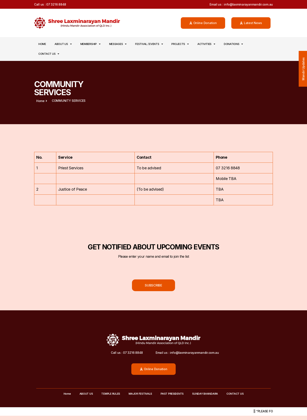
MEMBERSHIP (90, 44)
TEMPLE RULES (110, 393)
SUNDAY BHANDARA (205, 393)
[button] (203, 23)
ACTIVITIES (206, 44)
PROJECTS (180, 44)
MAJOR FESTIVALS (140, 393)
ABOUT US (63, 44)
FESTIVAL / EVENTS (149, 44)
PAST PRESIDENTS (172, 393)
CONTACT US (48, 53)
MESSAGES (118, 44)
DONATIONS (233, 44)
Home (42, 44)
